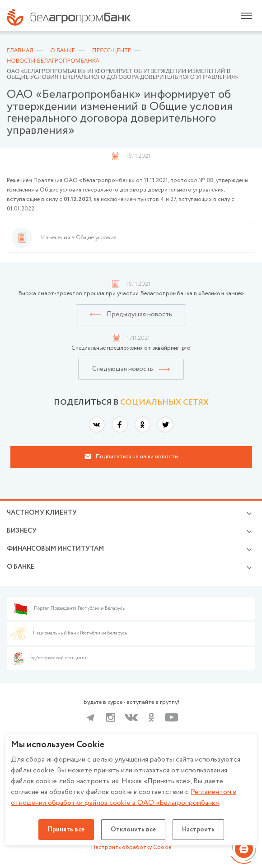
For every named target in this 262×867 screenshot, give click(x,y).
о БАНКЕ (20, 567)
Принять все (66, 829)
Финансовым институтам (55, 549)
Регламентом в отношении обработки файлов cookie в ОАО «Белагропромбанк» (123, 797)
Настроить (198, 829)
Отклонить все (133, 829)
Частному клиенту (42, 513)
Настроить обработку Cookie (131, 847)
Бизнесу (22, 531)
